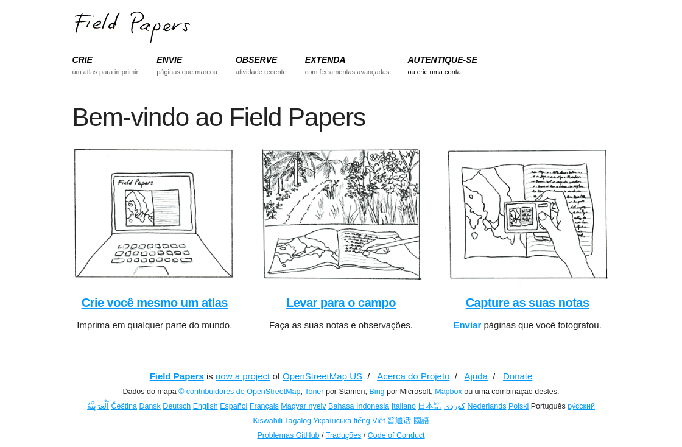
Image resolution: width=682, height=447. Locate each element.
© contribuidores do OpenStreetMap (239, 391)
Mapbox (448, 391)
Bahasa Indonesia (358, 406)
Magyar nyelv (303, 406)
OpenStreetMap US (322, 376)
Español (233, 406)
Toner (313, 391)
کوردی (454, 406)
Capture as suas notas (527, 302)
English (205, 406)
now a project (243, 376)
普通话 (399, 421)
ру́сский (581, 406)
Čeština (124, 406)
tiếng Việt (369, 421)
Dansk (149, 406)
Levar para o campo (341, 302)
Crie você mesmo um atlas (155, 302)
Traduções (344, 435)
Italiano (404, 406)
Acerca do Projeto (413, 376)
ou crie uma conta (433, 72)
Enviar (467, 325)
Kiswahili (268, 421)
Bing (377, 391)
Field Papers (177, 376)
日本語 (429, 406)
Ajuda (476, 376)
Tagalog (297, 421)
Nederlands (486, 406)
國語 (421, 421)
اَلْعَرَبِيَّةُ (98, 406)
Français (264, 406)
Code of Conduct (396, 435)
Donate (517, 376)
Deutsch (177, 406)
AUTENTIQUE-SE (442, 60)
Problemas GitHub (288, 435)
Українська (333, 421)
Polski (518, 406)
